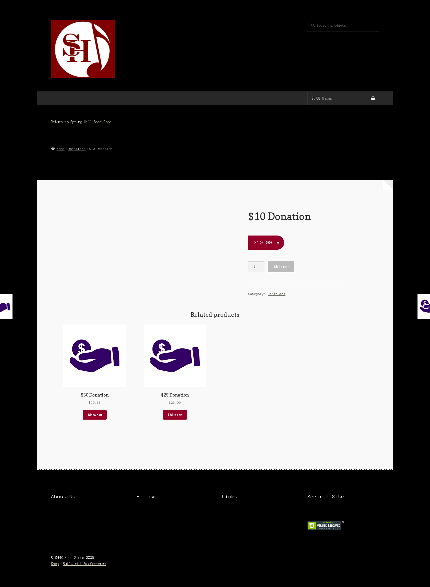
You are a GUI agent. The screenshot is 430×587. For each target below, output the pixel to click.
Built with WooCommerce (84, 564)
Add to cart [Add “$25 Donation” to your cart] (175, 414)
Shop (55, 564)
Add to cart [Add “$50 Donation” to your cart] (95, 414)
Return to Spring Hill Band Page (81, 122)
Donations (77, 148)
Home (60, 148)
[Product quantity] (256, 266)
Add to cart (281, 266)
